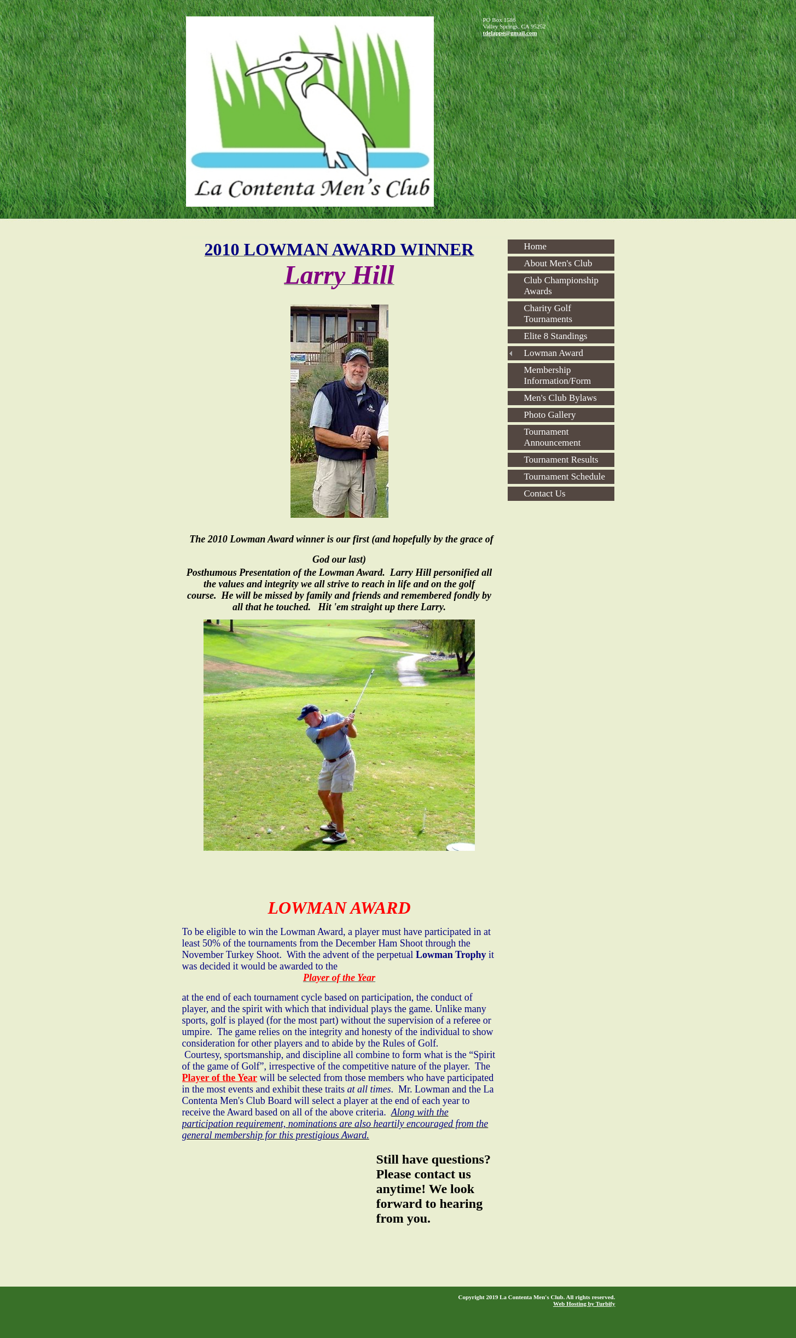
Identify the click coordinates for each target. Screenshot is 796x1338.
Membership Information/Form (557, 375)
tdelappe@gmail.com (510, 33)
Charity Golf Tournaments (548, 313)
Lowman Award (553, 353)
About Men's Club (558, 263)
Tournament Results (561, 459)
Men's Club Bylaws (560, 398)
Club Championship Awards (561, 285)
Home (535, 246)
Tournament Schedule (564, 476)
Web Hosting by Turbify (584, 1303)
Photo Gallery (550, 415)
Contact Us (545, 493)
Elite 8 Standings (556, 336)
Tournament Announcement (552, 437)
